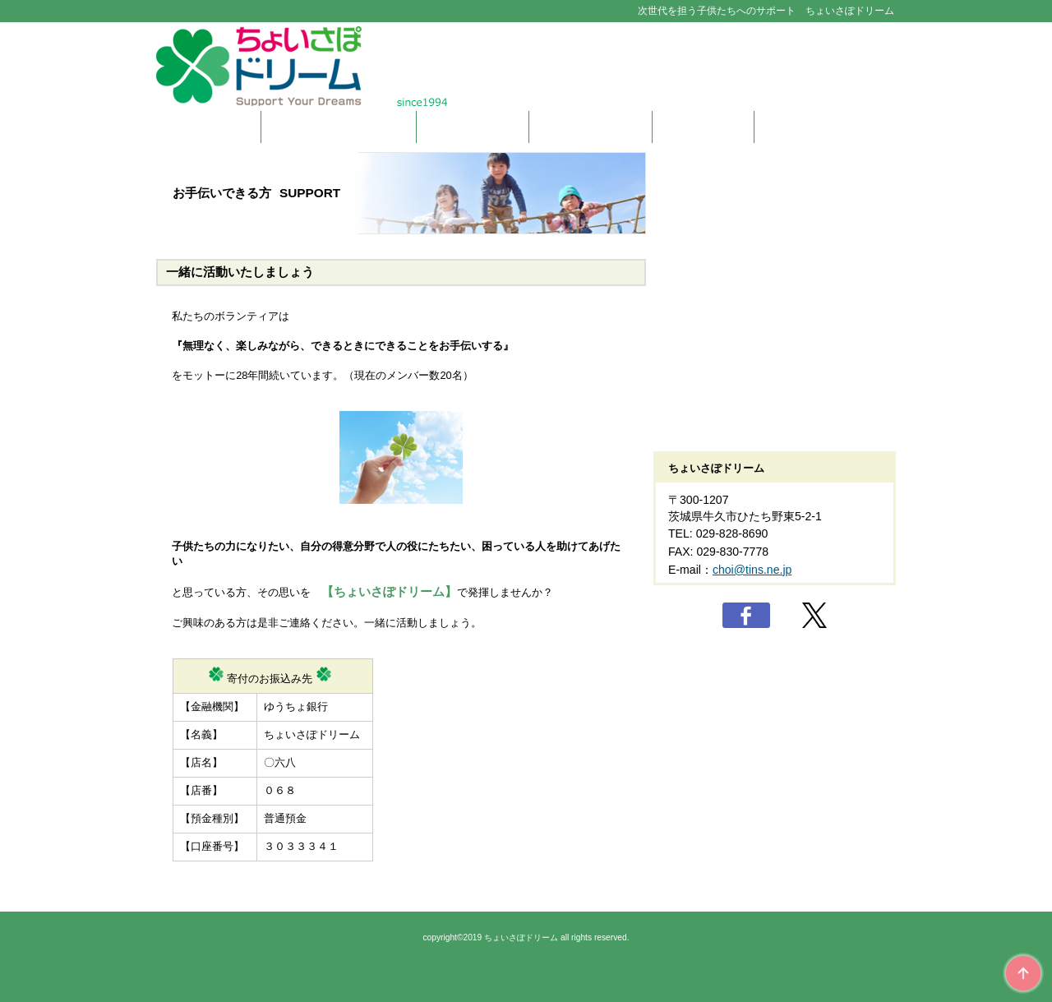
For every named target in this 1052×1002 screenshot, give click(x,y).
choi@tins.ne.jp (752, 569)
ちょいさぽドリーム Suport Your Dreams (526, 66)
